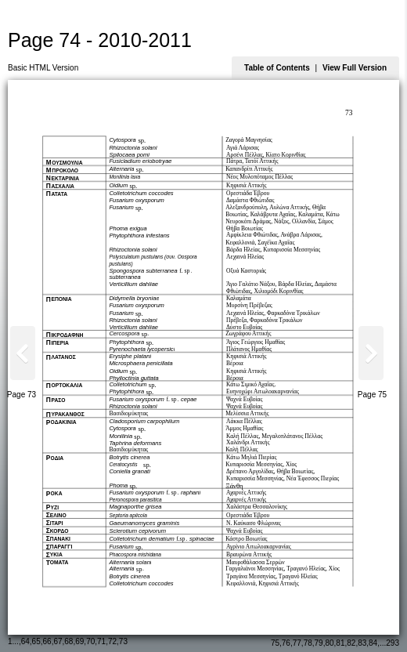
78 (308, 643)
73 (123, 641)
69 (79, 641)
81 (340, 643)
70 (90, 641)
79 (319, 643)
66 (47, 641)
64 (25, 641)
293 (392, 643)
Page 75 (372, 394)
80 (329, 643)
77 (297, 643)
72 (112, 641)
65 (36, 641)
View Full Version (354, 67)
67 (57, 641)
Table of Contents (277, 67)
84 (373, 643)
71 (101, 641)
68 (68, 641)
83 (362, 643)
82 (351, 643)
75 (275, 643)
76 (286, 643)
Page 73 (21, 394)
